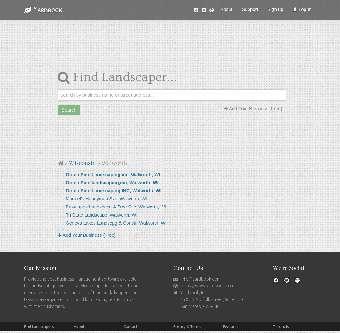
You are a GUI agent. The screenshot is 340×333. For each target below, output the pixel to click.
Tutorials (281, 327)
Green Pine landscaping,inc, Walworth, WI (112, 182)
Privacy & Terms (187, 327)
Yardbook (43, 9)
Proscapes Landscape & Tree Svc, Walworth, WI (116, 206)
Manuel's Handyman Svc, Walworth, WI (106, 198)
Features (230, 327)
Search (69, 109)
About (226, 9)
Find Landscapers (39, 327)
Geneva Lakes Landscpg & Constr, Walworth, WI (116, 223)
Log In (302, 9)
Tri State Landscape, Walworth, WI (101, 214)
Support (250, 9)
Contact (130, 327)
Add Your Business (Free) (253, 108)
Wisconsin (82, 163)
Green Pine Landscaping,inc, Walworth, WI (113, 174)
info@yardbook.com (201, 278)
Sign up (275, 9)
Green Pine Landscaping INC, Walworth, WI (113, 190)
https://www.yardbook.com (207, 285)
